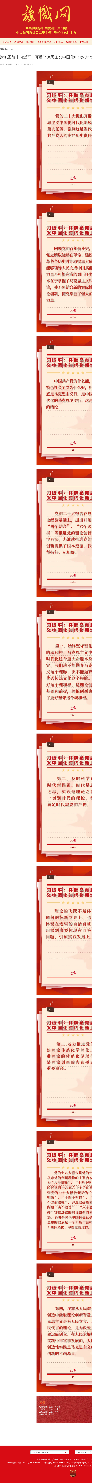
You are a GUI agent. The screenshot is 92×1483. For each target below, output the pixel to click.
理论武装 (30, 42)
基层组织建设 (44, 42)
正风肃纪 (58, 42)
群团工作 (84, 42)
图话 (11, 49)
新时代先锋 (71, 42)
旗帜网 (3, 49)
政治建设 (18, 42)
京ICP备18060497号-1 (32, 1463)
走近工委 (7, 42)
